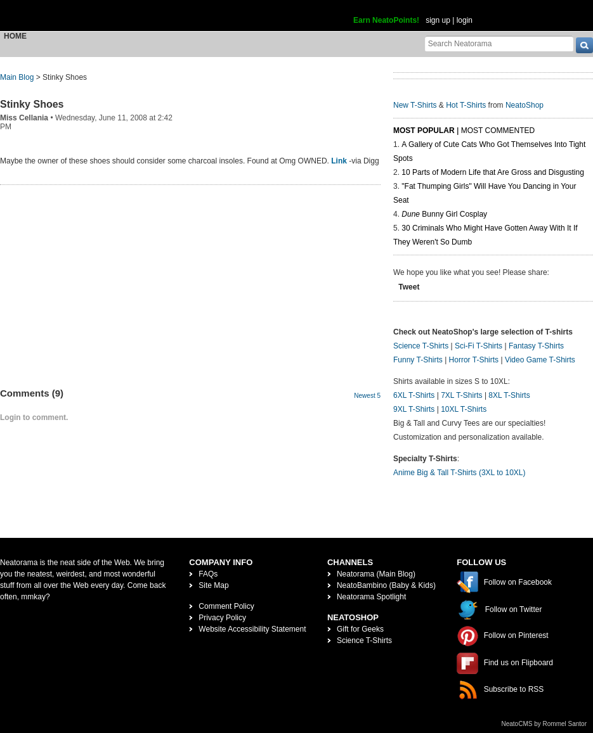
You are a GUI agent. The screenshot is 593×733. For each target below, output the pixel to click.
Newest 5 (367, 395)
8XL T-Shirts (509, 395)
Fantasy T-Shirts (536, 345)
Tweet (408, 287)
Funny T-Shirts (418, 359)
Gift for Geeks (360, 629)
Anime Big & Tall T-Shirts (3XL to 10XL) (459, 472)
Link (339, 160)
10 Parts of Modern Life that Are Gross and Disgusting (492, 172)
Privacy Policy (222, 617)
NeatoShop (524, 105)
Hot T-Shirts (466, 105)
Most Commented (498, 130)
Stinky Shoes (31, 104)
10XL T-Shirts (463, 409)
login (464, 20)
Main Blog (17, 77)
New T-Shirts (414, 105)
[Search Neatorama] (499, 43)
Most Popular (424, 130)
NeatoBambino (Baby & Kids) (386, 585)
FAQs (208, 574)
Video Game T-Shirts (540, 359)
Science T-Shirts (420, 345)
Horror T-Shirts (474, 359)
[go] (584, 45)
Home (15, 36)
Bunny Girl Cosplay (444, 214)
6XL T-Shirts (413, 395)
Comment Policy (226, 606)
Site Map (213, 585)
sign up (438, 20)
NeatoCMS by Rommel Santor (544, 723)
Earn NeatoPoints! (386, 20)
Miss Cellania (24, 117)
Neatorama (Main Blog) (376, 574)
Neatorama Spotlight (371, 596)
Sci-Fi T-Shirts (478, 345)
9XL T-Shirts (413, 409)
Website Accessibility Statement (252, 629)
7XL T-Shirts (461, 395)
